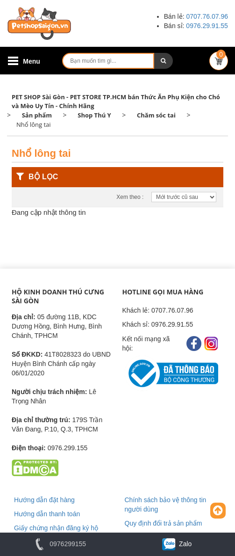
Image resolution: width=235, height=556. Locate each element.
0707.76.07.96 (207, 16)
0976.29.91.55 (207, 25)
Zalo (176, 544)
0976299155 (58, 544)
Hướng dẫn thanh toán (47, 514)
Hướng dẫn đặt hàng (44, 500)
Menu (31, 61)
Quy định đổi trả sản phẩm (163, 523)
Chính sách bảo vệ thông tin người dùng (166, 504)
